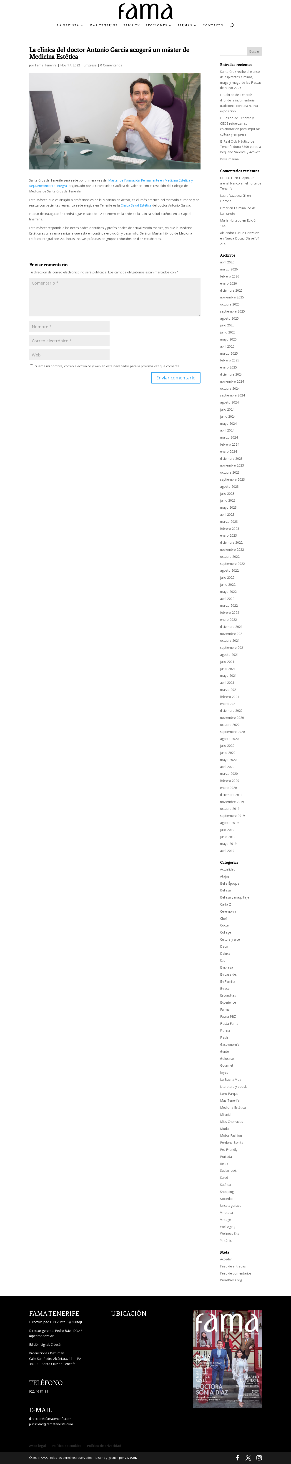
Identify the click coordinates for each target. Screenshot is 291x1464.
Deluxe (225, 953)
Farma (225, 1009)
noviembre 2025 (232, 297)
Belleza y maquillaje (234, 897)
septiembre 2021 (232, 647)
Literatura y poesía (234, 1086)
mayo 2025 (228, 339)
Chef (223, 918)
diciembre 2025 (231, 290)
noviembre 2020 (232, 717)
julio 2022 (227, 577)
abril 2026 (227, 262)
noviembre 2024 (232, 381)
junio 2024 (228, 416)
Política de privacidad (104, 1446)
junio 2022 (228, 584)
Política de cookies (66, 1446)
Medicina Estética (233, 1107)
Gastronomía (229, 1044)
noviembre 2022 (232, 549)
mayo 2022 (228, 591)
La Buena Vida (230, 1079)
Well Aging (227, 1226)
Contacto (213, 25)
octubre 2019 (230, 808)
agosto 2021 (229, 654)
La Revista (68, 25)
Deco (224, 946)
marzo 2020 (229, 773)
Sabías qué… (229, 1170)
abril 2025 (227, 346)
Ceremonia (228, 911)
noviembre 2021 (232, 633)
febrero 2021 (229, 696)
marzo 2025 (229, 353)
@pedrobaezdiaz (41, 1336)
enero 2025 (228, 367)
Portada (226, 1156)
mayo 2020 (228, 759)
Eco (223, 960)
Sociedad (226, 1198)
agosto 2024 (229, 402)
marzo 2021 (229, 689)
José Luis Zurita (54, 1322)
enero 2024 (228, 451)
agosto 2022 (229, 570)
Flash (224, 1037)
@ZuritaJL (75, 1322)
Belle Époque (229, 883)
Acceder (226, 1259)
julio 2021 (227, 661)
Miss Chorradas (231, 1121)
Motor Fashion (231, 1135)
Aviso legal (37, 1446)
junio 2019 (228, 837)
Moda (224, 1128)
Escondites (228, 995)
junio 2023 (228, 500)
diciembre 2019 (231, 795)
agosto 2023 (229, 486)
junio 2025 (228, 332)
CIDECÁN (131, 1458)
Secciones (157, 25)
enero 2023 (228, 535)
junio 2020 (228, 752)
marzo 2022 (229, 605)
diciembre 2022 (231, 542)
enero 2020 (228, 787)
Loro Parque (229, 1093)
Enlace (225, 988)
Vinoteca (226, 1212)
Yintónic (226, 1240)
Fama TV (131, 25)
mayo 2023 (228, 507)
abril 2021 (227, 682)
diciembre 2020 (231, 710)
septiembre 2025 (232, 311)
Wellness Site (229, 1233)
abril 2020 (227, 767)
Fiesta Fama (229, 1023)
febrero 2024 (229, 444)
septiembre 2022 (232, 563)
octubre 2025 (230, 304)
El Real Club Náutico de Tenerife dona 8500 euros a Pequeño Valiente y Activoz (240, 146)
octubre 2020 (230, 724)
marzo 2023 (229, 521)
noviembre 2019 (232, 802)
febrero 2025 (229, 360)
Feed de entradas (233, 1266)
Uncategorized (230, 1205)
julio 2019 (227, 830)
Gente (224, 1051)
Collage (225, 932)
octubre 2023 (230, 472)
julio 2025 (227, 325)
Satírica (225, 1184)
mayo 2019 (228, 843)
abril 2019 (227, 850)
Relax (224, 1163)
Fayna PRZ (228, 1016)
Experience (228, 1002)
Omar (224, 208)
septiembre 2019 (232, 815)
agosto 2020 (229, 739)
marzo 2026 (229, 269)
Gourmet (226, 1065)
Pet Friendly (228, 1149)
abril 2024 (227, 430)
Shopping (227, 1191)
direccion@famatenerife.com (50, 1418)
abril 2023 (227, 514)
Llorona (225, 201)
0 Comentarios (111, 65)
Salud (224, 1177)
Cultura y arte (230, 939)
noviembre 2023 (232, 465)
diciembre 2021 (231, 626)
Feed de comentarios (235, 1273)
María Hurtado (230, 220)
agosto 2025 (229, 318)
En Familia (227, 981)
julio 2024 (227, 409)
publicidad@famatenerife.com (51, 1424)
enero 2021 (228, 704)
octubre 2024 (230, 388)
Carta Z (225, 904)
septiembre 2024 (232, 395)
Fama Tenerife (46, 65)
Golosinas (227, 1058)
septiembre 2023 (232, 479)
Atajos (225, 876)
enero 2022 (228, 619)
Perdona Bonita (231, 1142)
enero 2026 (228, 283)
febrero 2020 (229, 780)
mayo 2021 (228, 675)
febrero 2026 (229, 276)
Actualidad (227, 869)
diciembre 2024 (231, 374)
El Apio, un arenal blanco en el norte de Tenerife (240, 183)
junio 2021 (228, 668)
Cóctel (224, 925)
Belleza (225, 890)
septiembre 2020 (232, 731)
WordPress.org (231, 1280)
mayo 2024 (228, 423)
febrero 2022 (229, 612)
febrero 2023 (229, 528)
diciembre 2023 (231, 458)
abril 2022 (227, 598)
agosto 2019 (229, 822)
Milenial (225, 1114)
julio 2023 (227, 493)
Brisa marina (229, 159)
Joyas (224, 1072)
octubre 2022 (230, 556)
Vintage (225, 1219)
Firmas (185, 25)
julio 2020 (227, 745)
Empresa (90, 65)
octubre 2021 (230, 640)
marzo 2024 (229, 437)
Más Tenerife (104, 25)
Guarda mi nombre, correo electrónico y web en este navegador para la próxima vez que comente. (107, 366)
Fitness (225, 1030)
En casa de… (229, 974)
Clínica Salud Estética (136, 205)
